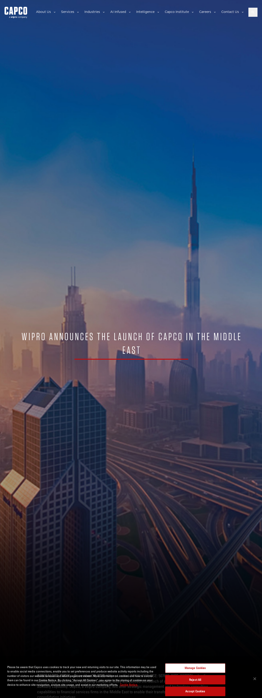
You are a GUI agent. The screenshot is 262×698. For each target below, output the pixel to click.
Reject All (195, 681)
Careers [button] (205, 12)
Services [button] (67, 12)
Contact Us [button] (230, 12)
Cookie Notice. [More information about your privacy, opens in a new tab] (129, 686)
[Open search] (252, 12)
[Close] (255, 680)
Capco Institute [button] (177, 12)
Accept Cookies (195, 692)
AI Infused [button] (118, 12)
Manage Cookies (195, 669)
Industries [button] (92, 12)
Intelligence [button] (145, 12)
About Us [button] (43, 12)
